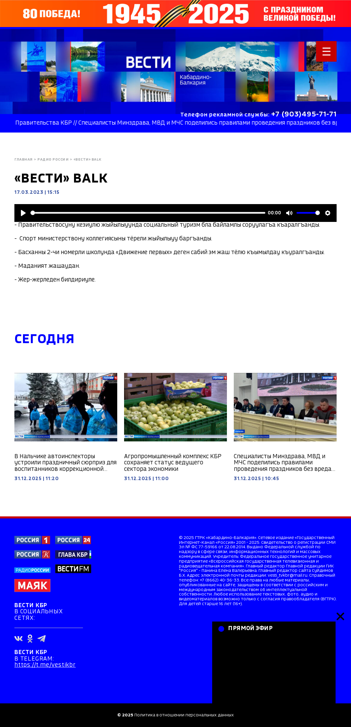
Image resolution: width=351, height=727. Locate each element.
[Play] (23, 213)
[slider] (148, 213)
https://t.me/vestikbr (45, 665)
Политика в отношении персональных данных (184, 715)
